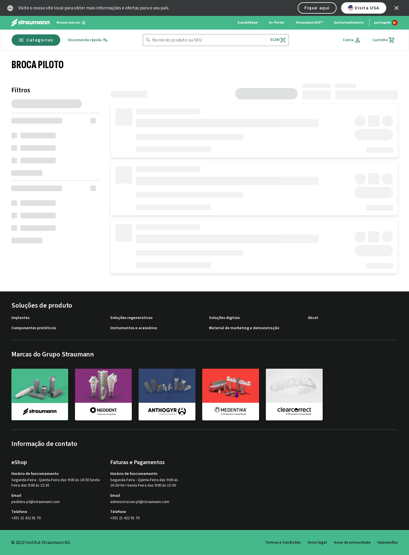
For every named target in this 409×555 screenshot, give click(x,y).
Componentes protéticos (33, 328)
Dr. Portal (276, 22)
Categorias (35, 40)
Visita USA (363, 8)
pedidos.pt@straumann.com (35, 502)
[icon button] (396, 8)
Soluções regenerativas (131, 318)
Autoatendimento (349, 22)
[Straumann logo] (30, 22)
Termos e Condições (283, 542)
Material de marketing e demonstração (244, 328)
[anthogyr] (167, 394)
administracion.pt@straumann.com (139, 502)
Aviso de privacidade (352, 542)
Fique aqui (317, 8)
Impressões (387, 542)
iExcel (313, 318)
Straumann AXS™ (309, 22)
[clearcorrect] (294, 394)
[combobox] (207, 40)
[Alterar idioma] (386, 23)
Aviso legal (317, 542)
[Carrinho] (383, 40)
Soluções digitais (224, 318)
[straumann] (40, 394)
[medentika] (230, 394)
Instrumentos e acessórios (133, 328)
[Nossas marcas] (71, 23)
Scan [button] (278, 40)
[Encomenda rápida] (88, 40)
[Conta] (352, 40)
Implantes (20, 318)
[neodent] (103, 394)
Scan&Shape (247, 22)
